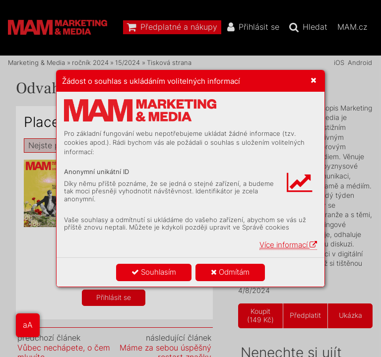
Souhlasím (153, 272)
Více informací (288, 244)
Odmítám (230, 272)
